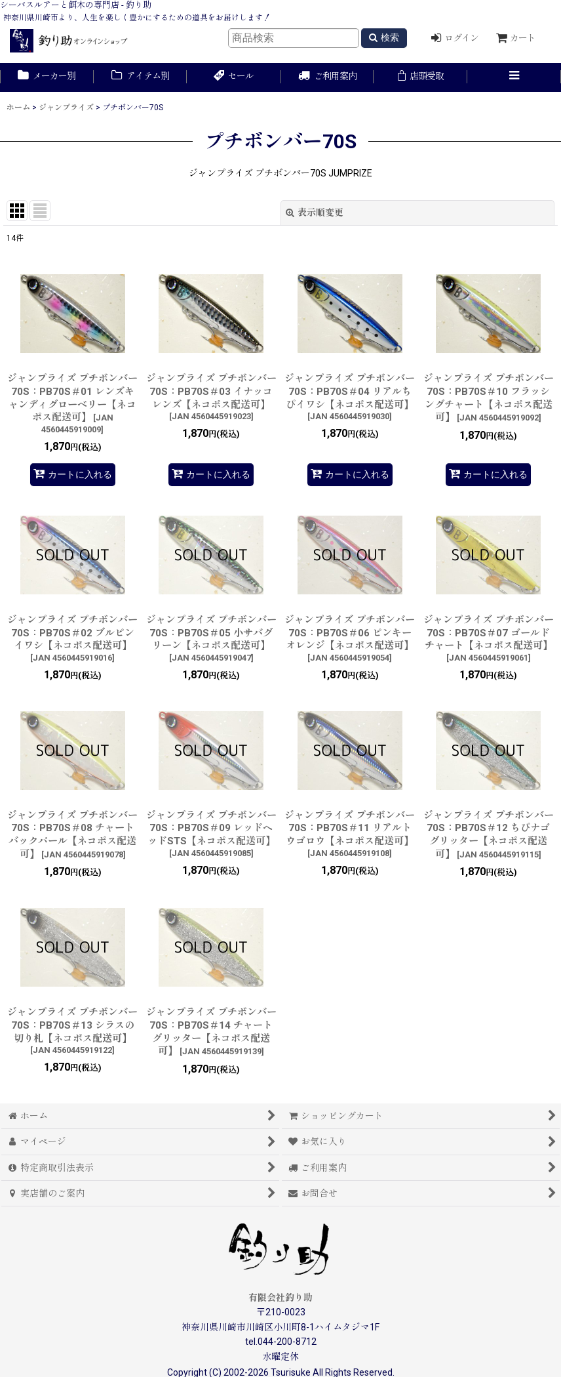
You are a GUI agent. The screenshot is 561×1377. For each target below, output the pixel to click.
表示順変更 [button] (314, 212)
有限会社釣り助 (280, 1297)
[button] (514, 77)
